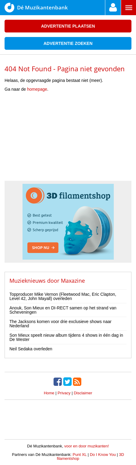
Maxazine (73, 280)
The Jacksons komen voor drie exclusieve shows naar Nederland (60, 323)
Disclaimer (83, 393)
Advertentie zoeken (68, 43)
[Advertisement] (68, 138)
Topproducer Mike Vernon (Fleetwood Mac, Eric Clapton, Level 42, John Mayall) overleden (62, 296)
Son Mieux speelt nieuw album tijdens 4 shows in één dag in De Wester (66, 337)
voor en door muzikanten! (86, 446)
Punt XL (80, 454)
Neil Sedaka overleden (30, 348)
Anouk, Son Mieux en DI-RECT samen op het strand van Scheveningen (62, 310)
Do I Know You (103, 454)
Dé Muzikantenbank (36, 7)
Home (49, 393)
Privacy (64, 393)
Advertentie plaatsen (68, 26)
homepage (37, 89)
